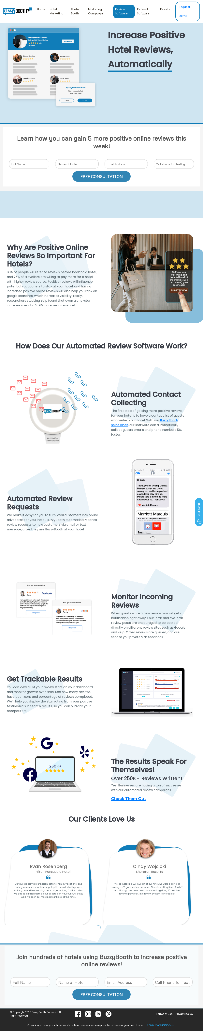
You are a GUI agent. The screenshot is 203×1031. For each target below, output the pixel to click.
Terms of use (164, 1014)
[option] (48, 884)
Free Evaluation (161, 1025)
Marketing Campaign (95, 11)
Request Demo (184, 11)
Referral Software (143, 11)
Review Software (121, 11)
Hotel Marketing (56, 11)
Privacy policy (184, 1014)
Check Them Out (128, 798)
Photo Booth (75, 11)
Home (42, 9)
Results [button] (165, 9)
